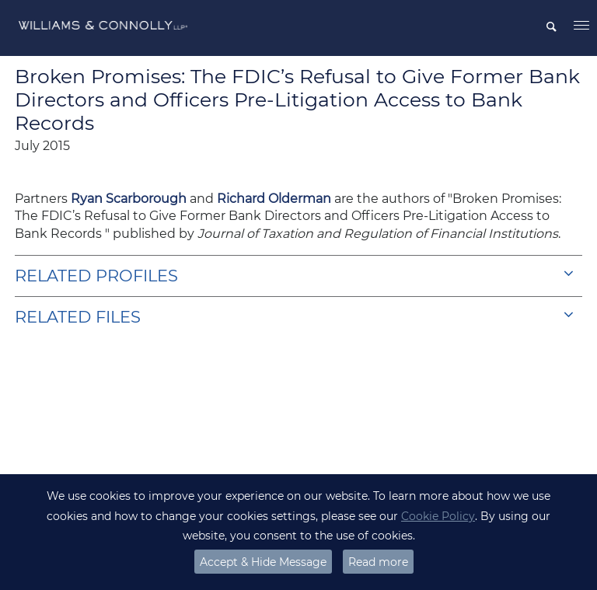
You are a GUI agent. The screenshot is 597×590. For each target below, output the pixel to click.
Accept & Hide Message (263, 562)
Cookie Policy (438, 516)
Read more (378, 562)
